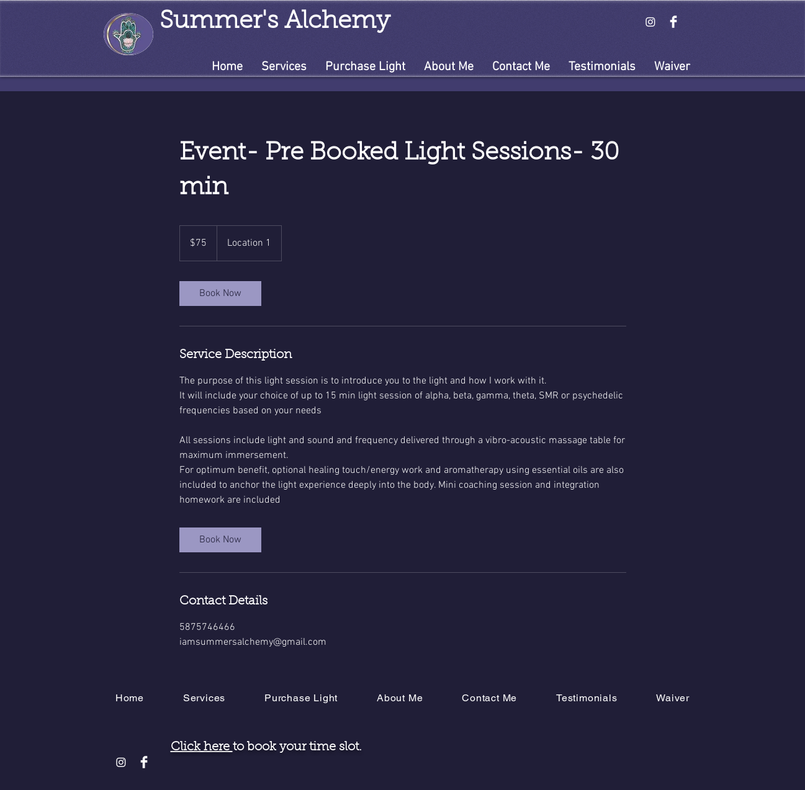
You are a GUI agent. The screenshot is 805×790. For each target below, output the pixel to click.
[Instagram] (650, 22)
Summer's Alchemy (275, 21)
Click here (202, 747)
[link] (220, 293)
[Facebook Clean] (673, 22)
